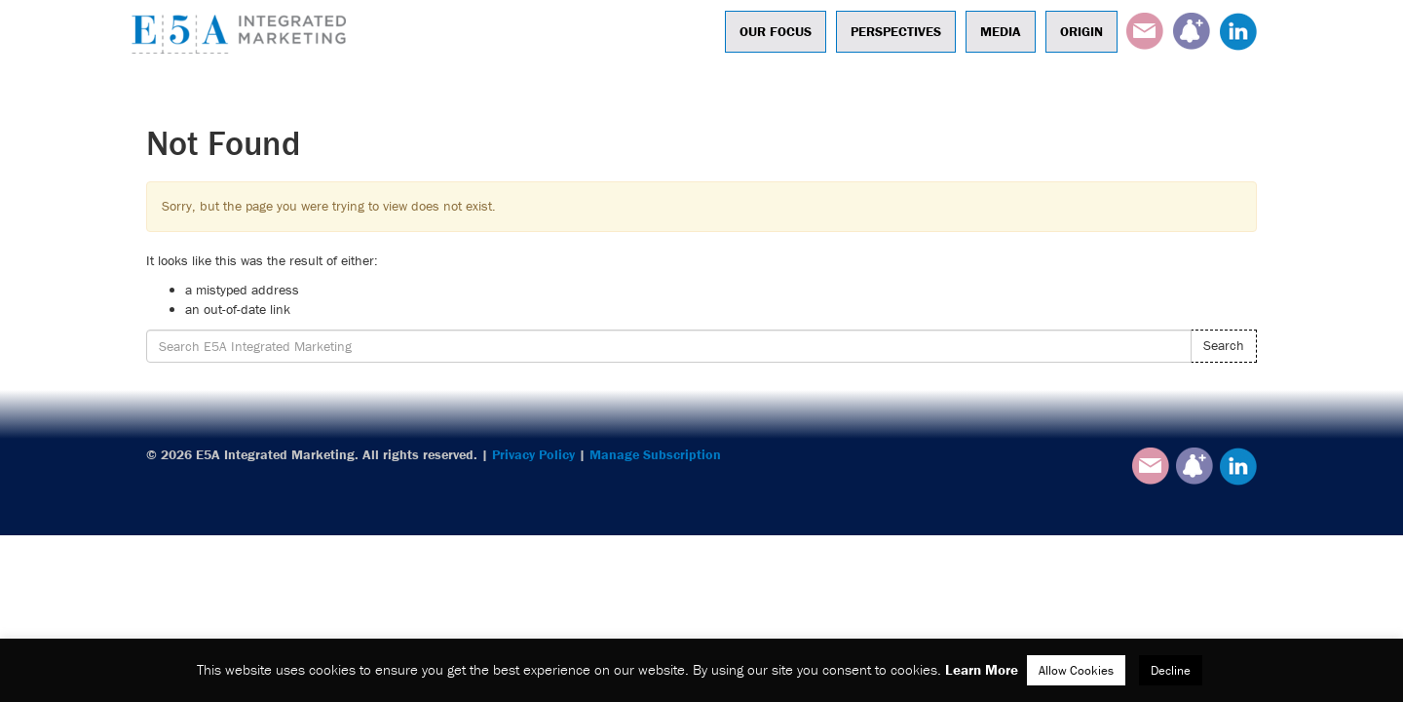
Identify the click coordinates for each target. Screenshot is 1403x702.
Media (1000, 31)
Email (1144, 31)
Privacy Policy (533, 454)
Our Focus (775, 31)
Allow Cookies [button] (1076, 670)
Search (1223, 345)
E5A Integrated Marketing (244, 34)
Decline (1171, 670)
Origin (1081, 31)
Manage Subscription (655, 454)
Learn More (981, 669)
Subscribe (1191, 31)
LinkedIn (1238, 31)
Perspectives (896, 31)
